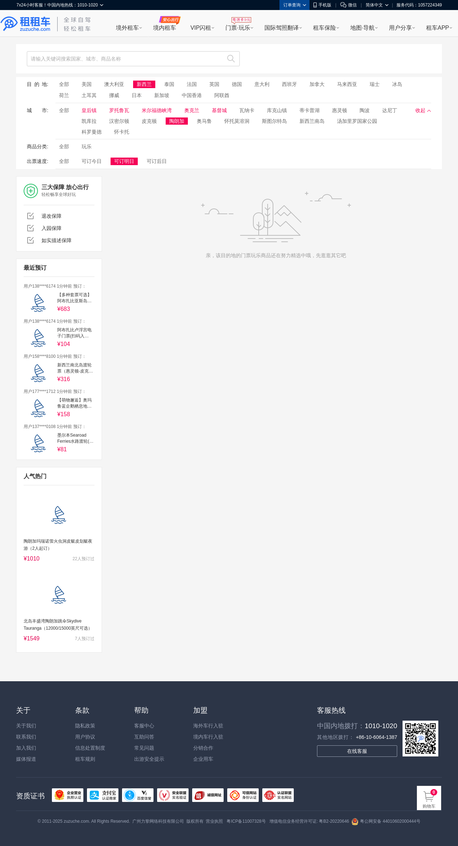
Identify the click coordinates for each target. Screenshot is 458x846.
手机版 (322, 5)
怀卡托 (121, 132)
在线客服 (357, 751)
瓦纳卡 (246, 110)
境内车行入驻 (208, 737)
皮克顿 (149, 121)
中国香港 (192, 95)
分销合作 (203, 748)
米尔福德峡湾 (157, 110)
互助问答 (144, 737)
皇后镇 (89, 110)
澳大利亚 (114, 84)
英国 (214, 84)
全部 (64, 84)
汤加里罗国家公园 (357, 121)
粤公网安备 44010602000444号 (385, 821)
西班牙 (289, 84)
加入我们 (26, 748)
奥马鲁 (204, 121)
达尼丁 (389, 110)
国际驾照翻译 (281, 28)
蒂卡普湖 (309, 110)
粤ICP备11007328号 (245, 821)
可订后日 (157, 161)
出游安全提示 (149, 759)
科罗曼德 (92, 132)
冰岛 (397, 84)
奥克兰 (191, 110)
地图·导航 (362, 28)
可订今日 (92, 161)
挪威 (114, 95)
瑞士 (375, 84)
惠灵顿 (339, 110)
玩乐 (87, 146)
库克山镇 (277, 110)
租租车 (25, 24)
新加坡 (161, 95)
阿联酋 (221, 95)
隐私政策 (85, 726)
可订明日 (124, 161)
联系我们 (26, 737)
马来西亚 (347, 84)
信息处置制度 (90, 748)
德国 (237, 84)
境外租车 (127, 28)
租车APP (437, 28)
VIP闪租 (200, 28)
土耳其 (89, 95)
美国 (87, 84)
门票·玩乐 (237, 28)
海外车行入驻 (208, 726)
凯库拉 (89, 121)
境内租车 (164, 28)
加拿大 (317, 84)
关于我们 (26, 726)
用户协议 (85, 737)
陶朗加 (176, 121)
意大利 (261, 84)
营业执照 (214, 821)
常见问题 (144, 748)
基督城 (219, 110)
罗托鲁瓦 (119, 110)
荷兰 (64, 95)
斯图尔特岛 (274, 121)
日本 (137, 95)
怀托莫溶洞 (236, 121)
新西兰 (144, 84)
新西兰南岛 (312, 121)
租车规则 (85, 759)
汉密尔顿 (119, 121)
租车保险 (324, 28)
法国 (192, 84)
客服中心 (144, 726)
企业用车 (203, 759)
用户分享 (400, 28)
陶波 (365, 110)
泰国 (169, 84)
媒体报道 (26, 759)
